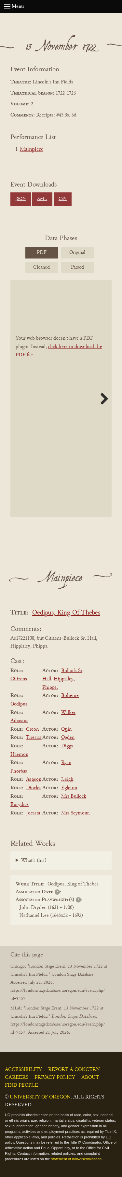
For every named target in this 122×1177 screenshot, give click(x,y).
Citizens (18, 679)
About (90, 1077)
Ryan (66, 762)
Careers (16, 1077)
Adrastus (19, 720)
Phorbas (18, 771)
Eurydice (19, 804)
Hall (46, 679)
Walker (68, 712)
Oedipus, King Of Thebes (66, 613)
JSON (20, 199)
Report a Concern (74, 1069)
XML (42, 199)
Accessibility (23, 1069)
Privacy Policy (54, 1077)
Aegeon (33, 779)
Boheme (70, 695)
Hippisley (64, 679)
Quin (66, 729)
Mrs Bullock (73, 796)
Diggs (67, 746)
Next (101, 398)
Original (77, 252)
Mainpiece (31, 149)
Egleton (69, 788)
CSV (63, 199)
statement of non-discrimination (76, 1159)
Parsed (77, 267)
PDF (42, 252)
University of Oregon (40, 1097)
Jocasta (33, 813)
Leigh (67, 779)
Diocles (33, 788)
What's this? (34, 860)
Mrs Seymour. (75, 813)
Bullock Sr (71, 670)
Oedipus (18, 704)
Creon (32, 729)
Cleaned (41, 267)
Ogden (68, 737)
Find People (21, 1085)
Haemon (19, 754)
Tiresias (34, 737)
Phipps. (50, 687)
